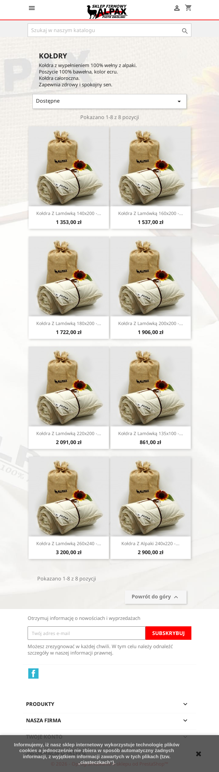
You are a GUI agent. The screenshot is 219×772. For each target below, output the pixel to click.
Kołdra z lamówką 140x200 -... (68, 213)
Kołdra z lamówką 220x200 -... (68, 433)
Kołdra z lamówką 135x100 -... (150, 433)
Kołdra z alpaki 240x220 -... (150, 543)
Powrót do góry (156, 597)
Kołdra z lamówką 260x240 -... (68, 543)
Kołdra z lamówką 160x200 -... (150, 213)
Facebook (33, 673)
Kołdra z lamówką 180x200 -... (68, 323)
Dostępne (109, 101)
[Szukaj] (109, 30)
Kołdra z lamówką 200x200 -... (150, 323)
